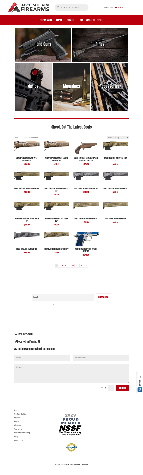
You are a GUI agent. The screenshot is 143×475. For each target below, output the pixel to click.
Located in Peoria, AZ (28, 341)
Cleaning (17, 425)
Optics (100, 20)
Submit (122, 388)
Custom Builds (46, 20)
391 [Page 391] (77, 266)
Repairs (17, 421)
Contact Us (90, 20)
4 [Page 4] (65, 266)
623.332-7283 (25, 334)
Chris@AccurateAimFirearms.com (36, 349)
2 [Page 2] (59, 266)
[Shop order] (118, 137)
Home (16, 410)
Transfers (18, 429)
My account (109, 8)
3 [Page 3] (62, 266)
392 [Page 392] (81, 266)
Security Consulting (22, 433)
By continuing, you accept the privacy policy (73, 305)
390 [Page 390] (72, 266)
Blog (81, 20)
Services (71, 20)
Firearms (58, 20)
